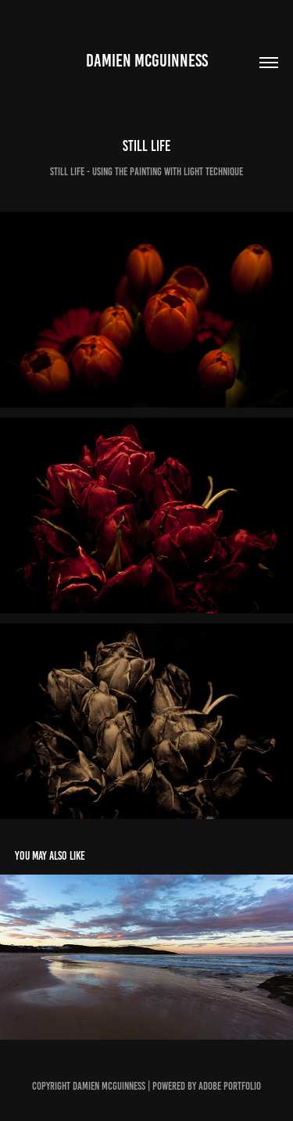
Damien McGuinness (147, 60)
